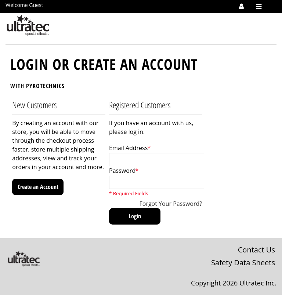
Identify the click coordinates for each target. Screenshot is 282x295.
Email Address (128, 147)
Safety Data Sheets (243, 262)
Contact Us (256, 250)
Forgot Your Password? (171, 204)
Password (122, 170)
